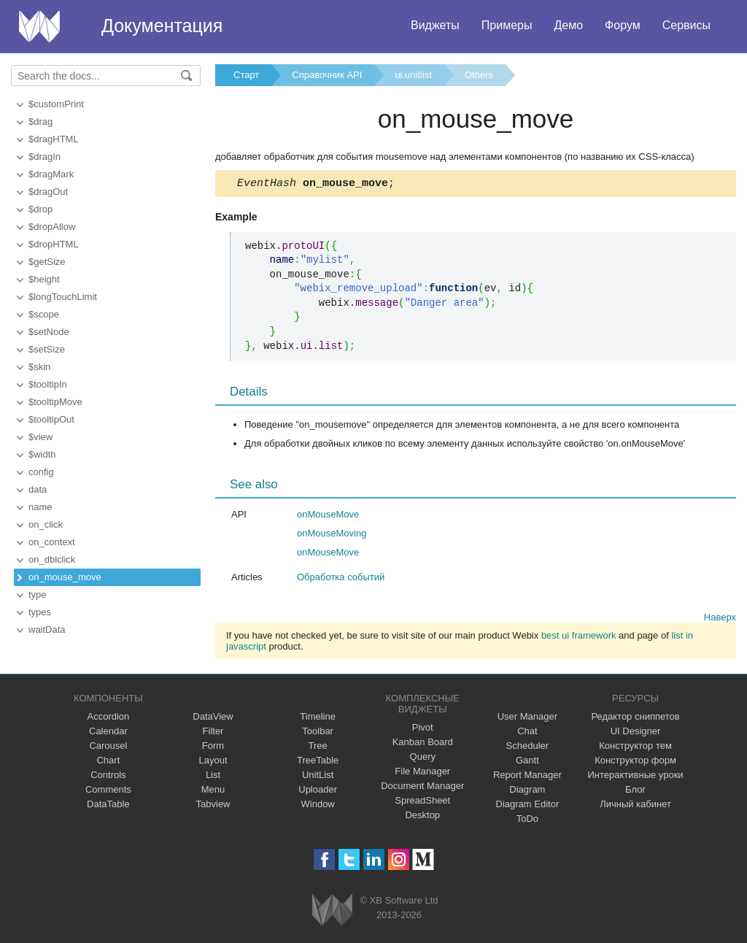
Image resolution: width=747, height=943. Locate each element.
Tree (318, 747)
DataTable (108, 806)
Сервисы (686, 25)
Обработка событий (340, 579)
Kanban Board (422, 744)
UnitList (317, 776)
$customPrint (56, 104)
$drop (40, 209)
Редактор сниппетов (635, 718)
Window (318, 806)
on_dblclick (51, 559)
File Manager (422, 773)
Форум (622, 25)
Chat (527, 733)
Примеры (507, 25)
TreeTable (317, 762)
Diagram (527, 791)
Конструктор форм (635, 762)
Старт (246, 74)
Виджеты (435, 25)
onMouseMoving (331, 535)
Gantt (527, 762)
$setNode (48, 331)
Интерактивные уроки (636, 776)
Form (213, 747)
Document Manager (422, 787)
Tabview (213, 806)
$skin (39, 366)
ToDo (527, 820)
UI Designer (636, 733)
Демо (568, 25)
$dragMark (51, 174)
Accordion (108, 718)
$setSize (46, 349)
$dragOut (48, 191)
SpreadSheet (422, 802)
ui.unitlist (413, 74)
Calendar (108, 733)
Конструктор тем (635, 747)
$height (44, 279)
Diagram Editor (528, 806)
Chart (108, 762)
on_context (51, 541)
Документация (161, 25)
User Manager (527, 718)
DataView (213, 718)
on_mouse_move (64, 576)
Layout (212, 762)
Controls (107, 776)
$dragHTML (53, 139)
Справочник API (327, 74)
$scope (43, 314)
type (37, 594)
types (39, 612)
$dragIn (44, 156)
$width (42, 454)
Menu (213, 791)
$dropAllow (51, 226)
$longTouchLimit (62, 296)
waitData (47, 629)
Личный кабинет (635, 806)
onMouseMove (328, 516)
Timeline (318, 718)
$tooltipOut (51, 419)
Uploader (317, 791)
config (41, 471)
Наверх (720, 619)
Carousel (108, 747)
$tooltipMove (55, 401)
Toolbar (317, 733)
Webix (332, 912)
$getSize (47, 261)
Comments (108, 791)
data (37, 489)
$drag (40, 121)
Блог (635, 791)
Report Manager (527, 776)
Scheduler (527, 747)
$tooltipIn (47, 384)
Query (423, 758)
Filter (213, 733)
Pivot (422, 729)
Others (479, 74)
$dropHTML (53, 244)
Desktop (422, 817)
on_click (45, 524)
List (213, 776)
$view (40, 436)
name (40, 506)
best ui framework (578, 637)
